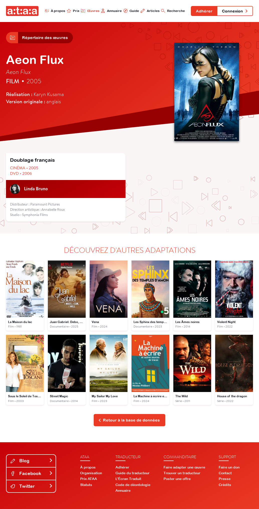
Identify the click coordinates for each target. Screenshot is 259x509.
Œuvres (90, 11)
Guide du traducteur (132, 473)
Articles (150, 11)
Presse (224, 479)
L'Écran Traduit (128, 479)
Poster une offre (177, 479)
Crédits (225, 485)
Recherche (173, 11)
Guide (131, 11)
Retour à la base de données (129, 420)
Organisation (91, 473)
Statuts (86, 485)
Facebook (32, 473)
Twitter (32, 486)
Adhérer (204, 11)
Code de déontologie (132, 485)
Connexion (235, 11)
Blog (32, 460)
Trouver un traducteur (182, 473)
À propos (55, 11)
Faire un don (229, 467)
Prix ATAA (88, 479)
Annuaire (111, 11)
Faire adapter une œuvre (184, 467)
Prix (73, 11)
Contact (225, 473)
